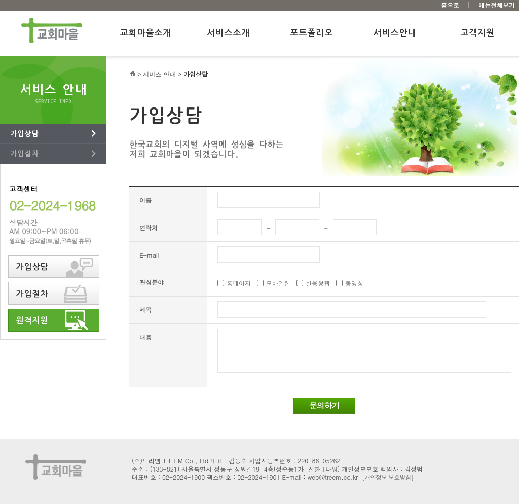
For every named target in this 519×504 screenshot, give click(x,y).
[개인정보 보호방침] (387, 477)
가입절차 (24, 153)
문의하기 (324, 405)
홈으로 (450, 5)
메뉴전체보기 (496, 5)
